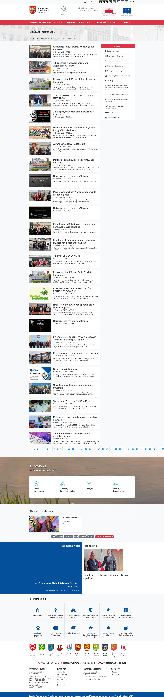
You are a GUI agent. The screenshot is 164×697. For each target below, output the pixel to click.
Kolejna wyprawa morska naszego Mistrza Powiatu (75, 418)
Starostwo (58, 22)
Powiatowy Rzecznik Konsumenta (117, 76)
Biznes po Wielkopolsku (65, 369)
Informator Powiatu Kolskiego (116, 94)
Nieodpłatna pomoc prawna (116, 71)
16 (90, 449)
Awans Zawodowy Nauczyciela (69, 143)
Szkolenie (83, 536)
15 (86, 449)
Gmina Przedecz (122, 654)
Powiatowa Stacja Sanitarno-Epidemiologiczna (108, 635)
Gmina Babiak (32, 654)
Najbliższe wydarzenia (114, 56)
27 (137, 449)
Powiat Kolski (85, 22)
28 (141, 449)
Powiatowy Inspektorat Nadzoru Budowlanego (90, 635)
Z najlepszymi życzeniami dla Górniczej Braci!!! (73, 113)
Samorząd (71, 22)
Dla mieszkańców (102, 22)
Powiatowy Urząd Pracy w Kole (56, 634)
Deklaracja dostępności (92, 679)
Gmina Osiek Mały (114, 654)
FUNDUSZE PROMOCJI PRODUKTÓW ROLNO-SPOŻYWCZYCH (72, 290)
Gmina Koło (87, 654)
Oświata (60, 680)
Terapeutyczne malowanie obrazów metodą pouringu (71, 435)
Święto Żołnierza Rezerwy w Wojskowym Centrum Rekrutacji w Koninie (74, 338)
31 (154, 449)
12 (73, 449)
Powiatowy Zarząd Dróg (73, 616)
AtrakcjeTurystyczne (118, 489)
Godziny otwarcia (112, 51)
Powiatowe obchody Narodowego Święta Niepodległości (74, 193)
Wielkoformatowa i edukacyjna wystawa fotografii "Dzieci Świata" (74, 129)
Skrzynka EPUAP (112, 118)
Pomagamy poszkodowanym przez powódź (75, 353)
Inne (53, 536)
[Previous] (31, 449)
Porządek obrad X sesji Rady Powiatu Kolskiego (72, 273)
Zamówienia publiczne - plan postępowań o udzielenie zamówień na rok (117, 87)
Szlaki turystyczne (39, 489)
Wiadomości (57, 38)
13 (77, 449)
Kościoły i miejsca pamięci (67, 489)
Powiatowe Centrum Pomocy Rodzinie (55, 616)
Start (33, 22)
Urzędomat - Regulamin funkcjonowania (114, 107)
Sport (76, 536)
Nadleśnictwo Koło (73, 633)
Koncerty (59, 536)
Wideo (59, 682)
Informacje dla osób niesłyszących (95, 676)
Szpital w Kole (38, 616)
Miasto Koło (77, 654)
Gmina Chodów (41, 654)
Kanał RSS (61, 685)
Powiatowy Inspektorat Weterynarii (38, 635)
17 (94, 449)
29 (146, 449)
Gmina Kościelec (95, 654)
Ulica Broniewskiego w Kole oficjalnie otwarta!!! (73, 386)
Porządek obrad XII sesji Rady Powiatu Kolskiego (73, 161)
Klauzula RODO (116, 672)
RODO (126, 22)
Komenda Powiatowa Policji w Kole (91, 616)
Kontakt (116, 22)
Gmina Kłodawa (68, 654)
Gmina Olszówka (104, 654)
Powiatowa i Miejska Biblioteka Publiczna (125, 634)
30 (150, 449)
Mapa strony (115, 674)
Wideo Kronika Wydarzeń (114, 113)
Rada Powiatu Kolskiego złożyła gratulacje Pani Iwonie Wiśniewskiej (75, 225)
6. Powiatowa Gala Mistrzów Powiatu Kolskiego (57, 584)
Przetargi (109, 81)
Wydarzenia (61, 677)
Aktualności (44, 22)
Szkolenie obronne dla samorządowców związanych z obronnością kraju (74, 241)
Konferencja (68, 536)
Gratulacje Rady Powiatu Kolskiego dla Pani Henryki (73, 48)
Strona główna (45, 38)
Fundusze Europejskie (113, 61)
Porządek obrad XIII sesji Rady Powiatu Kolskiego (74, 80)
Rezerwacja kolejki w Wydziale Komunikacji (117, 100)
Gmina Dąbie (50, 654)
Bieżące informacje (63, 674)
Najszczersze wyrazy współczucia (70, 176)
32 (159, 449)
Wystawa (90, 536)
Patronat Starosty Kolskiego (104, 536)
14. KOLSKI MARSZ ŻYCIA (66, 256)
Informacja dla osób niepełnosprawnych (90, 673)
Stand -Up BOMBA (71, 517)
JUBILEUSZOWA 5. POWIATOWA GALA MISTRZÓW (73, 97)
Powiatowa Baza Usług (114, 66)
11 (69, 449)
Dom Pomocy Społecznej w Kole (126, 616)
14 (82, 449)
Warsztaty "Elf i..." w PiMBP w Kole (71, 401)
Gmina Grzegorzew (60, 654)
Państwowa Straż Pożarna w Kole (108, 616)
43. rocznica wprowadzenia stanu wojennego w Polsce (70, 64)
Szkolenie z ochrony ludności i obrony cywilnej (105, 576)
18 (99, 449)
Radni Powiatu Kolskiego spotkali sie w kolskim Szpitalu (73, 306)
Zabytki (90, 488)
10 (65, 449)
